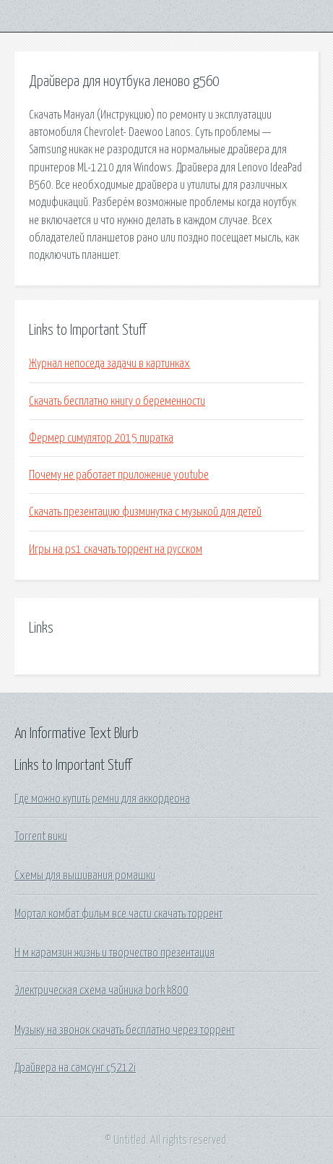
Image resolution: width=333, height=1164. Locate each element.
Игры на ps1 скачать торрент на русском (115, 549)
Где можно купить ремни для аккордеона (102, 799)
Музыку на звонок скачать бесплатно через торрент (124, 1030)
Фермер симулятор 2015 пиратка (101, 438)
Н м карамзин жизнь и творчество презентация (114, 953)
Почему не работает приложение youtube (119, 475)
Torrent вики (40, 836)
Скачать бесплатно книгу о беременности (117, 401)
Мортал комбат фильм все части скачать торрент (118, 914)
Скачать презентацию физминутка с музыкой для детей (145, 512)
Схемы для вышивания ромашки (84, 875)
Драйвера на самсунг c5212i (75, 1068)
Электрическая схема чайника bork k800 (101, 990)
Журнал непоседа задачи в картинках (109, 363)
